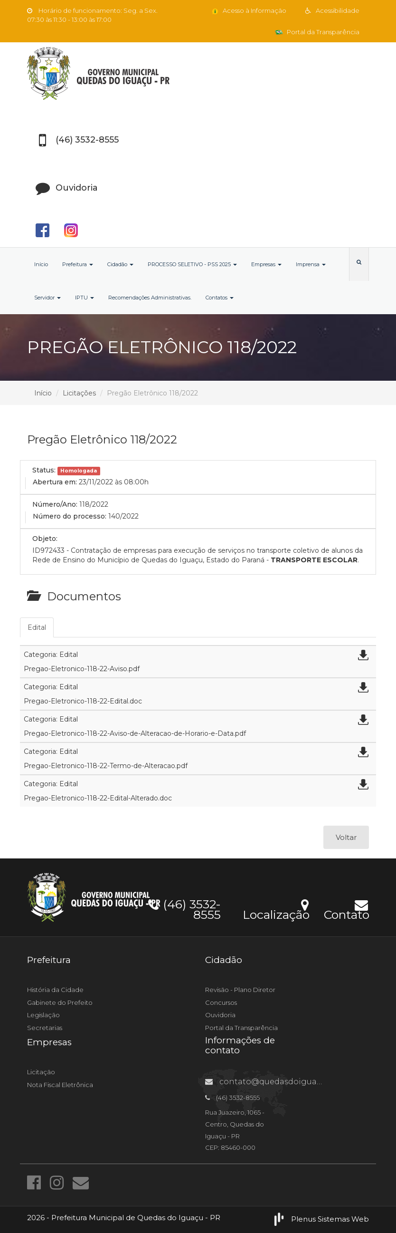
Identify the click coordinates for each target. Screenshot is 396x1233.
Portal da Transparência (317, 32)
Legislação (43, 1015)
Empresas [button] (266, 264)
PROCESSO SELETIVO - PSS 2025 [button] (192, 264)
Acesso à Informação (248, 10)
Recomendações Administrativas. (149, 297)
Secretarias (44, 1027)
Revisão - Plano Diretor (240, 989)
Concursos (221, 1002)
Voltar (346, 837)
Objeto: (44, 538)
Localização (276, 908)
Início (41, 264)
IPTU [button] (84, 297)
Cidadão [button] (120, 264)
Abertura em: (55, 482)
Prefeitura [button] (77, 264)
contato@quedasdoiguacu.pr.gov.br (284, 1081)
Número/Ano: (54, 504)
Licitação (41, 1072)
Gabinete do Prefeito (60, 1002)
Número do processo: (69, 516)
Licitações (79, 393)
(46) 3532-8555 (184, 908)
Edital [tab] (37, 627)
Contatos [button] (220, 297)
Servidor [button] (47, 297)
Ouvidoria (220, 1015)
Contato (346, 908)
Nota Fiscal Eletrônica (60, 1085)
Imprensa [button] (311, 264)
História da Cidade (55, 989)
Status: (44, 470)
